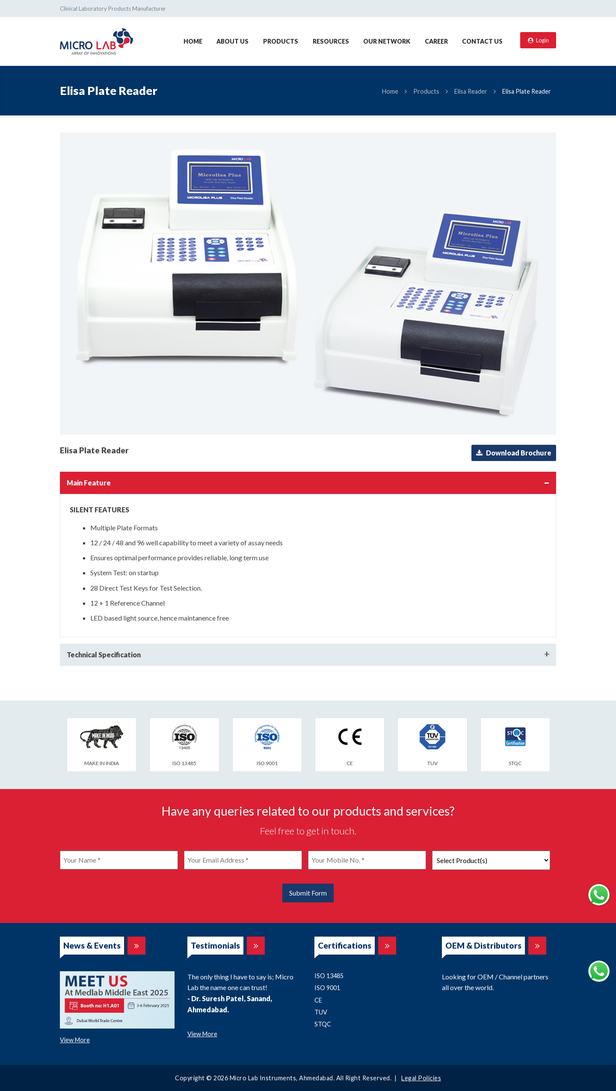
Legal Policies (421, 1078)
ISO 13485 (329, 975)
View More (75, 1040)
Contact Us (482, 41)
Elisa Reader (470, 91)
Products (280, 41)
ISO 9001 (327, 987)
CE (318, 1000)
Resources (331, 41)
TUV (320, 1012)
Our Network (386, 41)
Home (193, 41)
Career (436, 41)
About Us (232, 41)
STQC (322, 1024)
